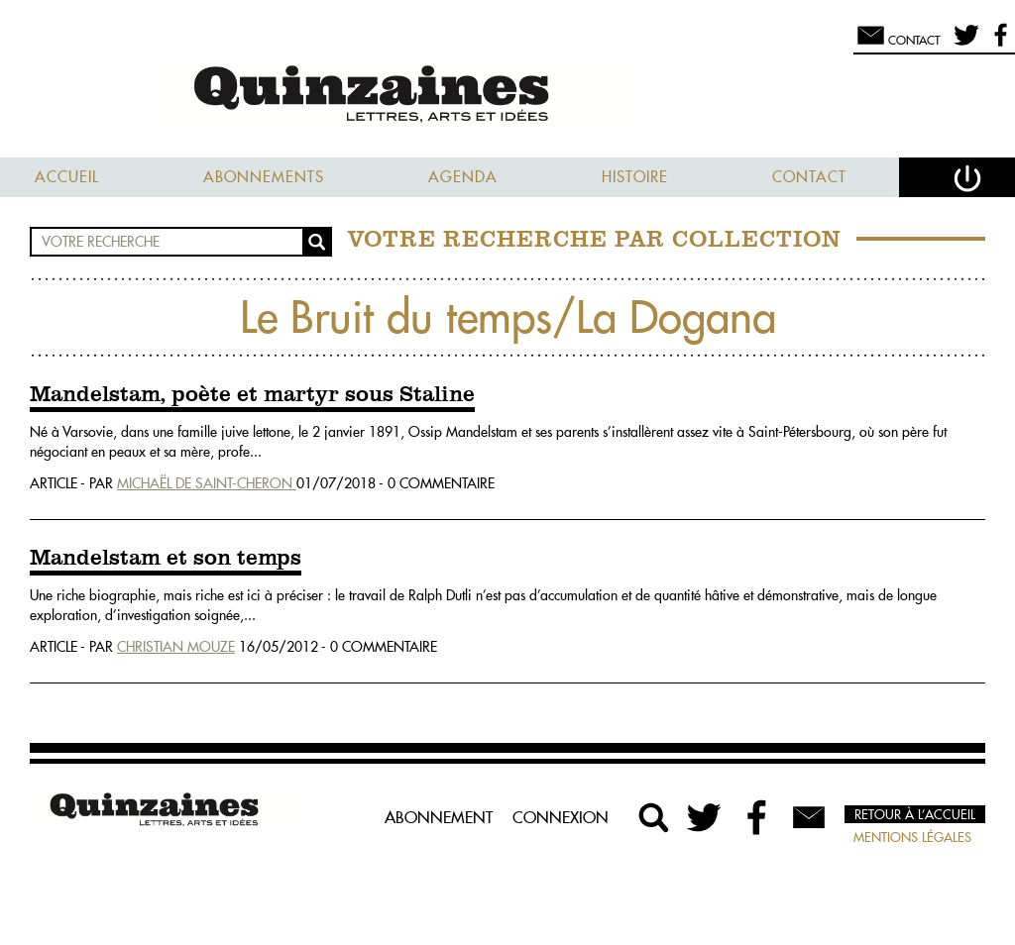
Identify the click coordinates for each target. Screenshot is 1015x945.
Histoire (635, 176)
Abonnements (263, 176)
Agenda (463, 176)
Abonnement (439, 817)
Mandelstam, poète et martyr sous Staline (252, 395)
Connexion (560, 817)
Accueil (67, 176)
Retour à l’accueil (914, 814)
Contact (809, 176)
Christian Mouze (176, 647)
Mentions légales (912, 837)
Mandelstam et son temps (165, 559)
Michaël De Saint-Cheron (206, 483)
